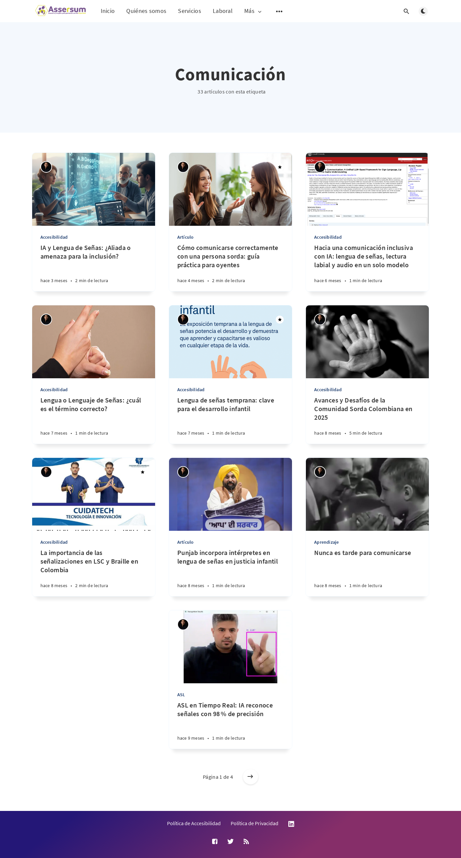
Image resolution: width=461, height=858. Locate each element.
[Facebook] (214, 842)
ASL (181, 695)
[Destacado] (280, 167)
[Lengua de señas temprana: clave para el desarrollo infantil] (230, 420)
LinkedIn (291, 824)
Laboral (223, 11)
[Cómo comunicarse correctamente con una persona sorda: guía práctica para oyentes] (230, 267)
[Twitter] (230, 842)
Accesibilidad (54, 237)
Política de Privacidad (254, 823)
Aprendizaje (326, 542)
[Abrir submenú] (279, 11)
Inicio (108, 11)
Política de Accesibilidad (194, 823)
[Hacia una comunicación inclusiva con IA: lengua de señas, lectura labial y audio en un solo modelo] (367, 267)
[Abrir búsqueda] (406, 11)
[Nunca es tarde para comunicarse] (367, 572)
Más (253, 11)
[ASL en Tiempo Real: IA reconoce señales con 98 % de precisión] (230, 725)
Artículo (185, 237)
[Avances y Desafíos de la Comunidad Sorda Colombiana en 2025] (367, 420)
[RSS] (246, 842)
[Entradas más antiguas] (250, 776)
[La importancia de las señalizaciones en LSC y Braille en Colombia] (93, 572)
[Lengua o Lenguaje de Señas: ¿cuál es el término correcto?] (93, 420)
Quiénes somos (146, 11)
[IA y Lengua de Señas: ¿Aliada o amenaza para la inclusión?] (93, 267)
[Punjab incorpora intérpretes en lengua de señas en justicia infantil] (230, 572)
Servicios (189, 11)
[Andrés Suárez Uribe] (46, 167)
